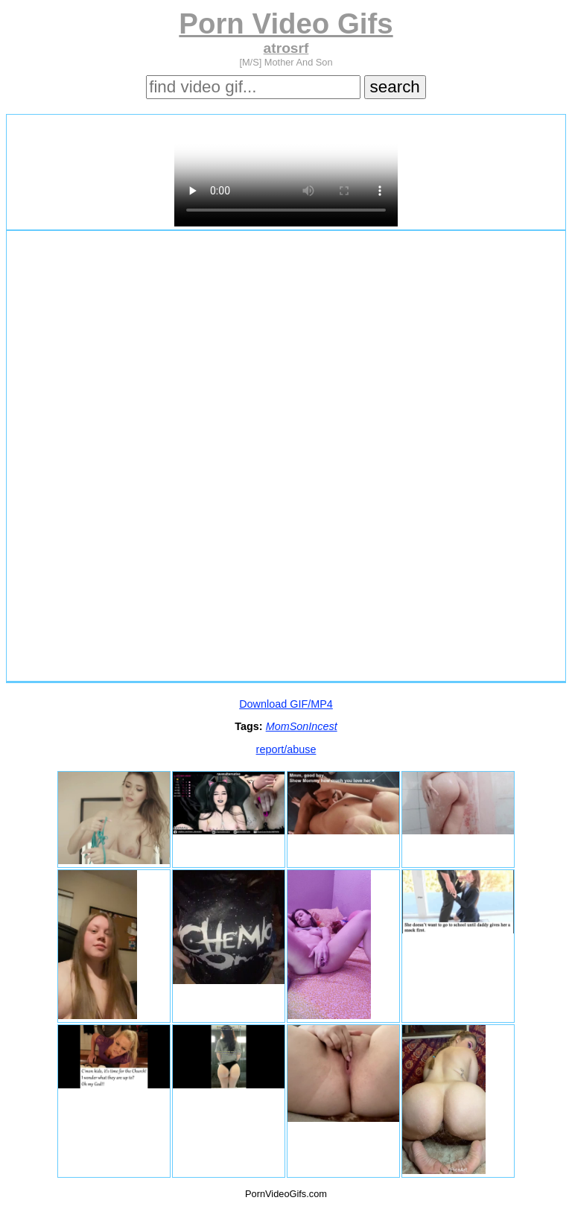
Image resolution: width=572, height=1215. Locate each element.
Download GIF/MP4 (286, 704)
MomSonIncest (301, 726)
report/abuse (286, 749)
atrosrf (286, 48)
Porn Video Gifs (286, 23)
